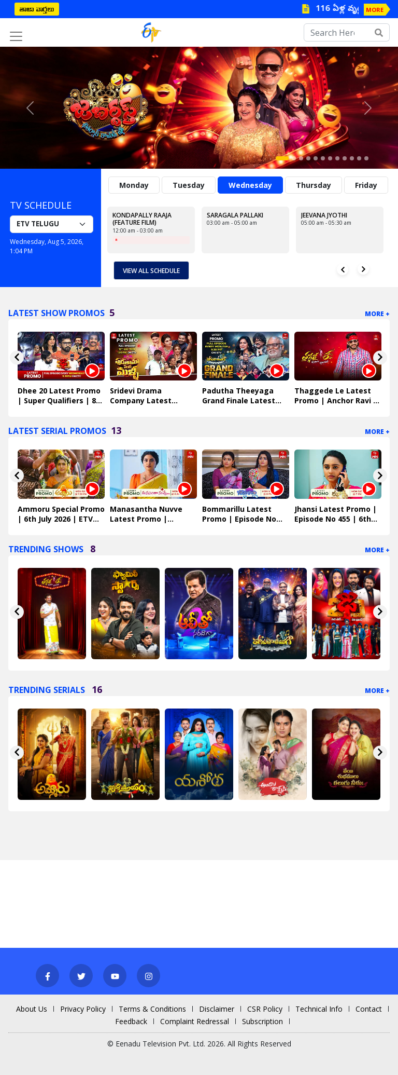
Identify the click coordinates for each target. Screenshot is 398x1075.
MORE (374, 9)
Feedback (131, 1021)
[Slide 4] (308, 158)
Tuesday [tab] (189, 185)
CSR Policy (264, 1009)
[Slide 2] (294, 158)
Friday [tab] (366, 185)
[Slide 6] (323, 158)
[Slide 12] (366, 158)
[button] (30, 108)
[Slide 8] (337, 158)
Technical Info (319, 1009)
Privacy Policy (83, 1009)
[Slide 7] (330, 158)
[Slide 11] (359, 158)
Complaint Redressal (194, 1021)
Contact (369, 1009)
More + (377, 313)
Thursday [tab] (313, 185)
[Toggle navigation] (16, 36)
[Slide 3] (301, 158)
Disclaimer (216, 1009)
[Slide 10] (352, 158)
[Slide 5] (316, 158)
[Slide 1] (282, 158)
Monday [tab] (134, 185)
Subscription (262, 1021)
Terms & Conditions (152, 1009)
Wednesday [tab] (250, 185)
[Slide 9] (345, 158)
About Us (31, 1009)
